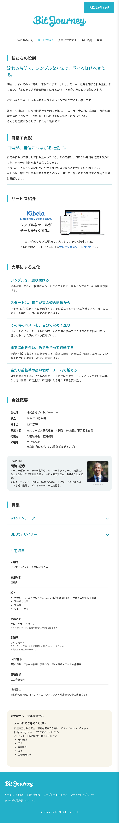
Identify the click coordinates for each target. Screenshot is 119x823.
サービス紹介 (46, 40)
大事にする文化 (67, 40)
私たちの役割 (25, 40)
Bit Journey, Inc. (50, 812)
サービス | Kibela (14, 794)
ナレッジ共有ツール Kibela (75, 247)
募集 (99, 40)
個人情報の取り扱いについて (20, 800)
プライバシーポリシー (82, 794)
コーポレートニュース (55, 794)
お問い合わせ (99, 7)
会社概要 (86, 40)
